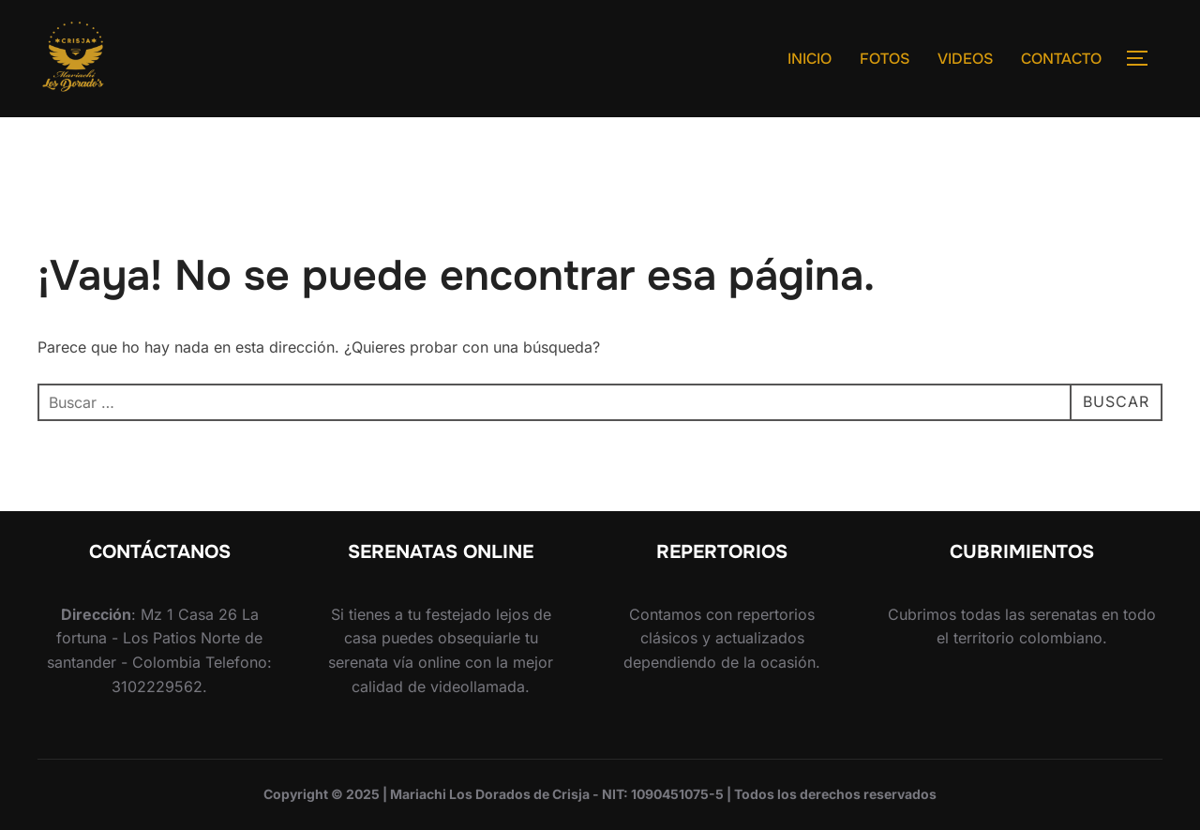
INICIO (810, 58)
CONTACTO (1061, 58)
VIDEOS (965, 58)
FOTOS (884, 58)
